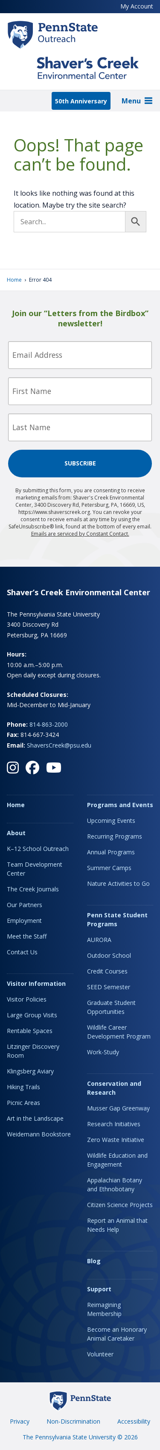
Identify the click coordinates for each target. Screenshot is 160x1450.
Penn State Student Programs (117, 919)
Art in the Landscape (35, 1118)
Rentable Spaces (29, 1031)
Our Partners (24, 905)
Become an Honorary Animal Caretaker (117, 1333)
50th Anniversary (81, 101)
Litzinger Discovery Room (33, 1050)
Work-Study (103, 1052)
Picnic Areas (23, 1103)
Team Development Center (34, 868)
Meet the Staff (27, 936)
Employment (24, 920)
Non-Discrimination (73, 1421)
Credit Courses (107, 971)
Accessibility (133, 1421)
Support (99, 1289)
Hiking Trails (23, 1087)
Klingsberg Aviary (30, 1071)
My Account (136, 6)
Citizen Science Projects (120, 1205)
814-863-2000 (48, 724)
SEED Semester (108, 987)
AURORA (99, 940)
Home (14, 279)
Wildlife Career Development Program (119, 1031)
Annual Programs (111, 852)
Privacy (19, 1421)
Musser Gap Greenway (118, 1108)
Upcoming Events (111, 820)
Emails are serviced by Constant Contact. (80, 533)
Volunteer (100, 1354)
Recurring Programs (114, 836)
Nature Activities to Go (118, 883)
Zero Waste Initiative (115, 1140)
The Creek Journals (33, 889)
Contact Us (22, 952)
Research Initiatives (113, 1124)
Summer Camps (109, 868)
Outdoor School (109, 955)
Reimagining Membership (104, 1309)
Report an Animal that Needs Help (117, 1224)
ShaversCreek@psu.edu (59, 745)
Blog (94, 1261)
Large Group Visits (32, 1015)
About (16, 833)
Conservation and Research (114, 1087)
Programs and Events (120, 805)
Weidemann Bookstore (39, 1134)
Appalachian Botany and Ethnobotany (114, 1184)
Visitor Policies (27, 999)
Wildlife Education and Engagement (117, 1159)
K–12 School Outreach (38, 849)
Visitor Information (36, 983)
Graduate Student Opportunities (111, 1007)
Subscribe (80, 463)
